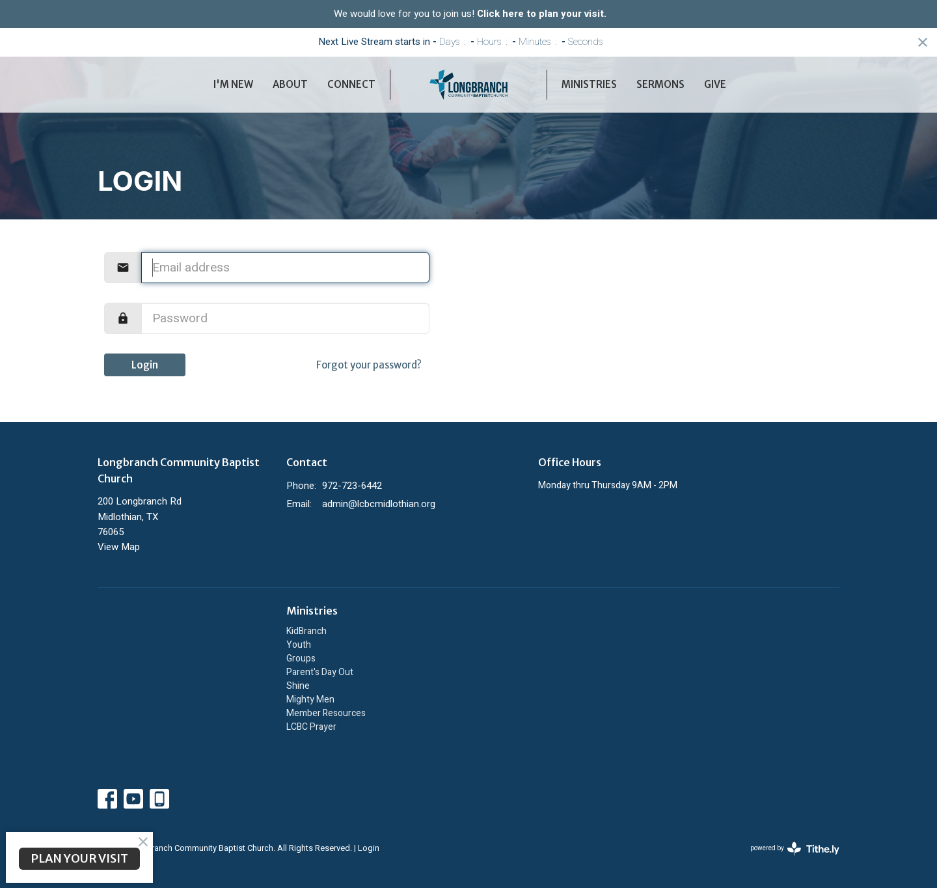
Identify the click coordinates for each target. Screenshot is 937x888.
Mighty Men (310, 699)
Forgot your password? (369, 365)
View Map (119, 547)
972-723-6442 (352, 486)
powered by (794, 848)
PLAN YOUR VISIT (79, 858)
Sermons (660, 84)
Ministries (589, 84)
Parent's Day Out (319, 672)
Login (144, 365)
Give (715, 84)
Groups (301, 658)
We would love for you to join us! (470, 14)
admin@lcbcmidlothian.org (378, 504)
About (290, 84)
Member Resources (326, 713)
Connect (351, 84)
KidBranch (306, 631)
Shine (298, 686)
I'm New (233, 84)
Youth (298, 645)
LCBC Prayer (311, 727)
